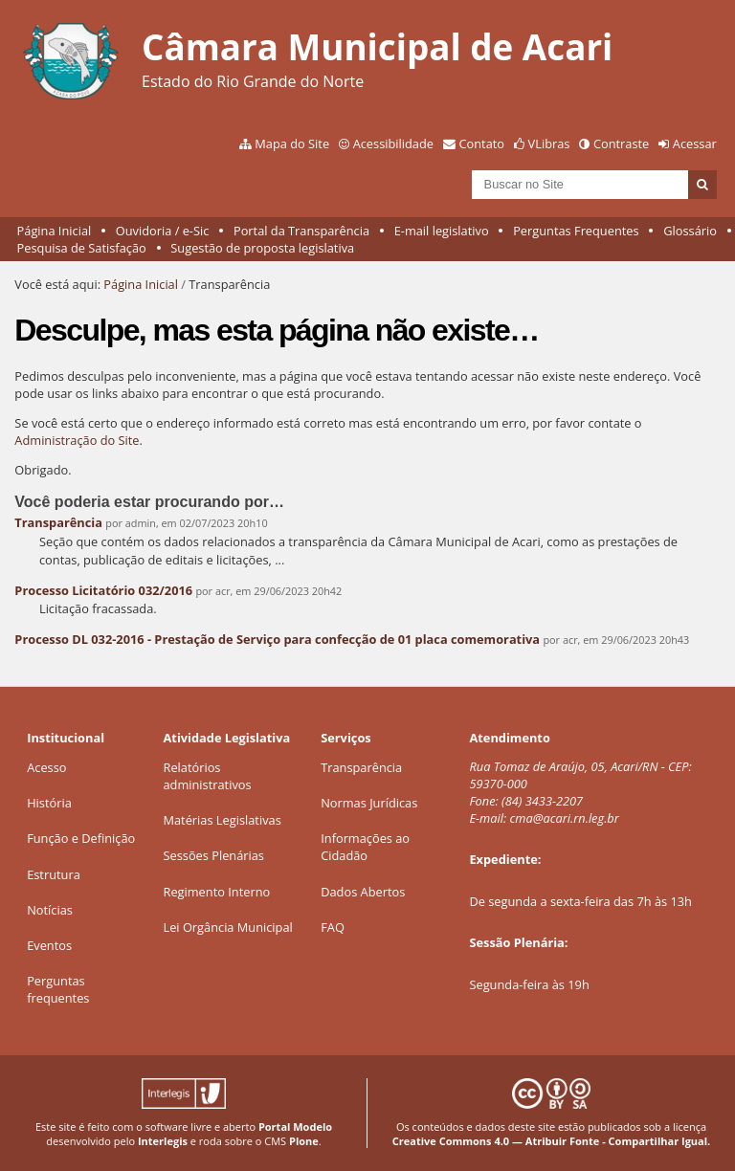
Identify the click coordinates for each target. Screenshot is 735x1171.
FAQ (333, 927)
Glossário (690, 230)
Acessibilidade (393, 143)
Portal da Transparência (301, 230)
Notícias (50, 909)
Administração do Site (76, 440)
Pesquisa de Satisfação (81, 247)
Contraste (621, 143)
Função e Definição (81, 838)
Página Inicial (54, 230)
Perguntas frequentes (58, 989)
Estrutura (53, 874)
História (49, 802)
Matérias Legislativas (222, 820)
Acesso (46, 767)
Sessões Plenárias (214, 855)
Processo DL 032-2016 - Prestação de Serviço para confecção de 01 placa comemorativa (277, 639)
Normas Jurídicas (369, 802)
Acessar (695, 143)
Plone (304, 1141)
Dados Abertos (363, 891)
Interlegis (163, 1141)
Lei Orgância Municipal (228, 927)
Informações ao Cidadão (365, 846)
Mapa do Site (292, 143)
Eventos (49, 945)
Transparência (58, 522)
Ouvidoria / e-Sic (163, 230)
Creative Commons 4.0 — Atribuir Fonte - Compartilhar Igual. (551, 1141)
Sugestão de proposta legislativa (262, 247)
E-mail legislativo (441, 230)
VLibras (549, 143)
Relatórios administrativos (208, 776)
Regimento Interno (217, 891)
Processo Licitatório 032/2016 (103, 590)
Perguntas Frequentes (575, 230)
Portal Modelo (295, 1126)
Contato (482, 143)
